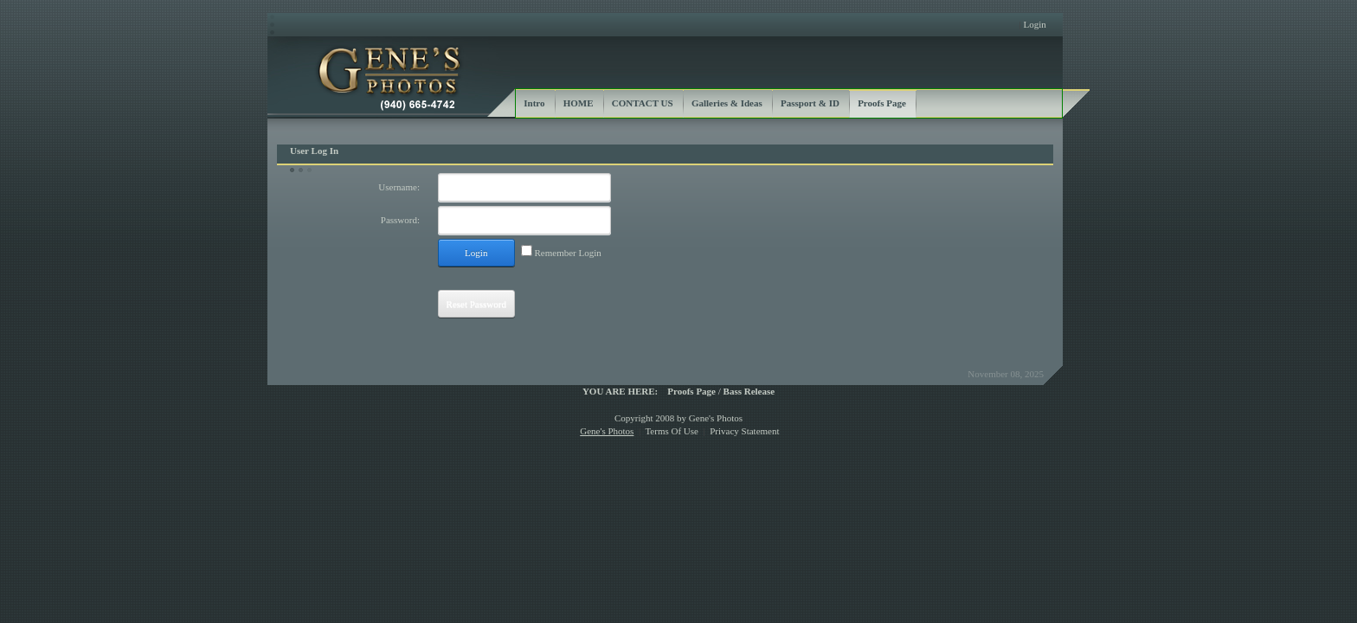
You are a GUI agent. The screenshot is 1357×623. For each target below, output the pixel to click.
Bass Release (749, 391)
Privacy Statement (744, 431)
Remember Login (568, 252)
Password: (400, 220)
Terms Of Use (671, 431)
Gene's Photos (606, 431)
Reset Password (476, 304)
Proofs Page (691, 391)
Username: (399, 187)
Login (1034, 24)
